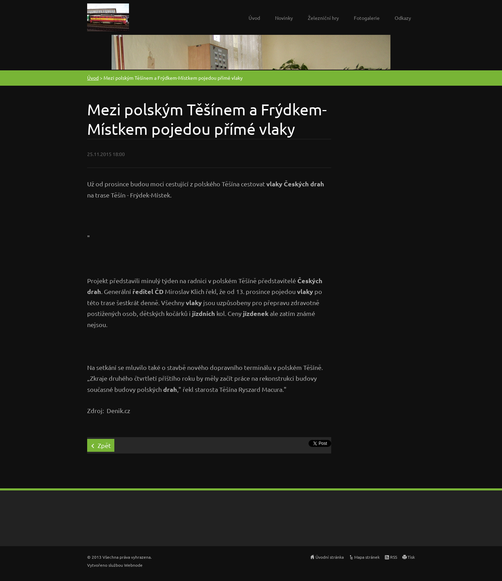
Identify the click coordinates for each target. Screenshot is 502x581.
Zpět (104, 445)
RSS (393, 557)
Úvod (254, 18)
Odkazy (403, 18)
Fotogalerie (367, 18)
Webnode (133, 565)
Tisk (411, 557)
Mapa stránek (367, 557)
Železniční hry (323, 18)
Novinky (284, 18)
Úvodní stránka (329, 557)
